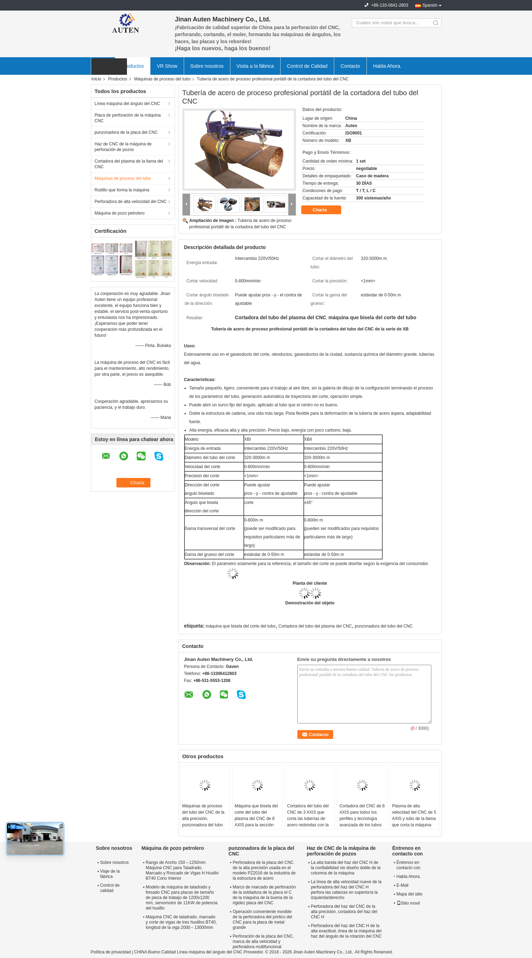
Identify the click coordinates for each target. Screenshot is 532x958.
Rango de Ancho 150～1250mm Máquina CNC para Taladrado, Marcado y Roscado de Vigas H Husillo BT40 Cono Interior (182, 870)
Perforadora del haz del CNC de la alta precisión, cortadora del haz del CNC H (344, 911)
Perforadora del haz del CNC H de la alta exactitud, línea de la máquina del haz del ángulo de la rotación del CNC (346, 931)
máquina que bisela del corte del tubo (240, 626)
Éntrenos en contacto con (408, 865)
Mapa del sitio (410, 894)
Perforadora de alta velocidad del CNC (131, 201)
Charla (325, 210)
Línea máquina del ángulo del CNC (127, 103)
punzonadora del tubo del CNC (384, 626)
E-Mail (403, 885)
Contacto (350, 66)
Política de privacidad (111, 952)
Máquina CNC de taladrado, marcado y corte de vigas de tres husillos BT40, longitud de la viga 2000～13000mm (181, 922)
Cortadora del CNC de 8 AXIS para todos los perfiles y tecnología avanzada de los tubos (362, 815)
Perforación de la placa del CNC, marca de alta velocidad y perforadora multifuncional (263, 941)
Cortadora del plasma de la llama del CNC (129, 164)
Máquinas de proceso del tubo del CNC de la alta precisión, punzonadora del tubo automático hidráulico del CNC (203, 821)
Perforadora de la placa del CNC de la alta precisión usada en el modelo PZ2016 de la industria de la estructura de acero (264, 870)
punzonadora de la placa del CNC (126, 132)
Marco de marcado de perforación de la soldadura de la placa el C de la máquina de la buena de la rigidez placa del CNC (264, 895)
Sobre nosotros (207, 66)
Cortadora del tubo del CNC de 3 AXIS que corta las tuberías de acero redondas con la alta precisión (308, 818)
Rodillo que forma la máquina (122, 190)
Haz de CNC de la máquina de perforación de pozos (123, 147)
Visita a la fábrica (255, 66)
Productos (133, 66)
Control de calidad (110, 888)
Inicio (96, 79)
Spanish (429, 5)
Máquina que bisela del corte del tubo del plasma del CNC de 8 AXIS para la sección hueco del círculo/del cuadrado (256, 821)
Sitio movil (408, 903)
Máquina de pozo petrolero (120, 213)
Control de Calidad (307, 66)
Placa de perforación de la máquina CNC (128, 118)
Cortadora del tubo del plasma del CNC (315, 626)
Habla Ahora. (387, 66)
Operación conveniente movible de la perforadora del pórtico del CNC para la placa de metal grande (262, 919)
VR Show (167, 66)
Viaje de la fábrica (110, 874)
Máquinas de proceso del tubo (162, 79)
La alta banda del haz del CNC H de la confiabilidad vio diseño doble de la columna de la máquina (346, 867)
